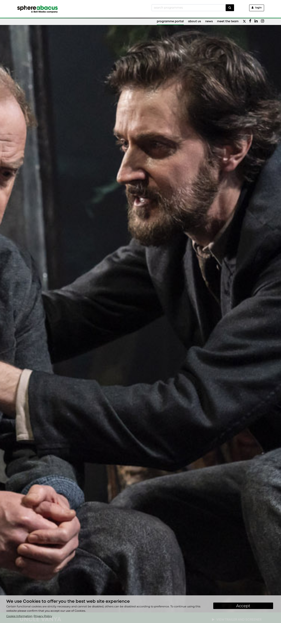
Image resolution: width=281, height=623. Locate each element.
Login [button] (257, 7)
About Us (194, 21)
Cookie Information (19, 616)
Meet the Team (228, 21)
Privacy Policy (43, 616)
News (209, 21)
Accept (243, 605)
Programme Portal (170, 21)
